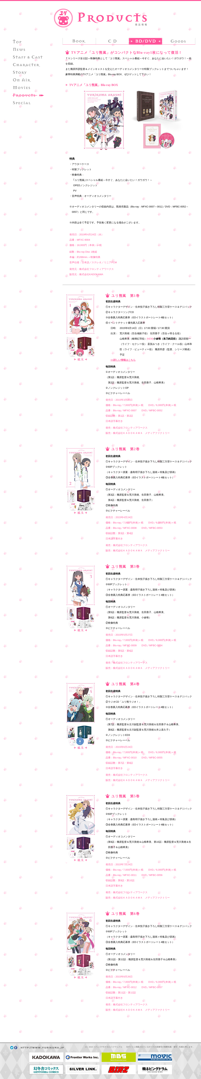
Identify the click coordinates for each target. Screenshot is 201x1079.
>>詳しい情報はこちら (123, 360)
